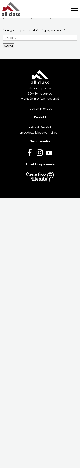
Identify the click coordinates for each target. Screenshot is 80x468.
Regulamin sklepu (40, 109)
